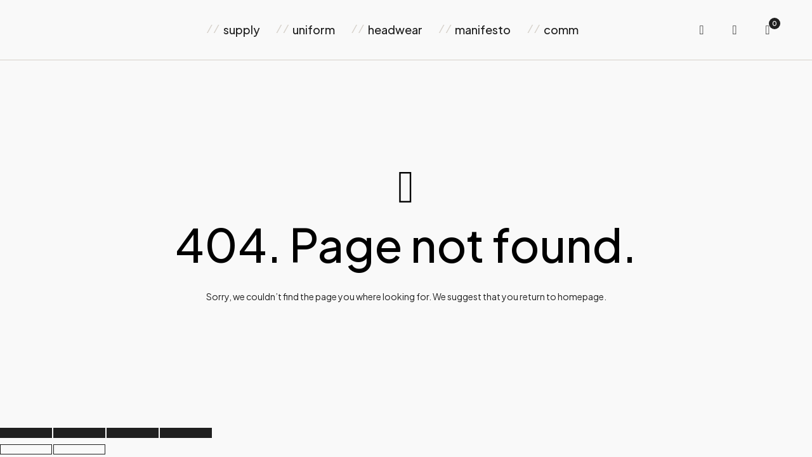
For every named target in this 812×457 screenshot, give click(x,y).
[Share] (133, 433)
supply (241, 29)
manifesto (483, 29)
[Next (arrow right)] (79, 449)
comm (561, 29)
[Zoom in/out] (26, 433)
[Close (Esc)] (186, 433)
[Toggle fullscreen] (79, 433)
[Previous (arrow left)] (26, 449)
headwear (395, 29)
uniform (313, 29)
